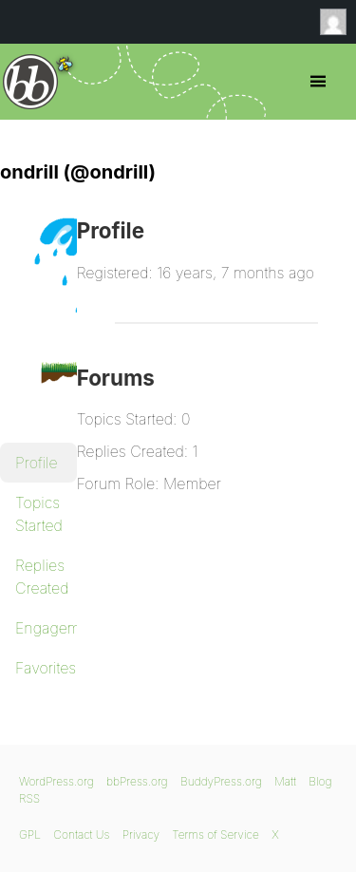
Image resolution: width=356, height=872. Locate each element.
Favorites (45, 667)
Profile (36, 462)
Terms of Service (215, 834)
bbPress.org (31, 82)
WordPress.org (56, 781)
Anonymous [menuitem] (338, 22)
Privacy (140, 834)
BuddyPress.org (221, 781)
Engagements (46, 627)
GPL (30, 834)
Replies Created (41, 576)
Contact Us (81, 834)
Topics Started (39, 514)
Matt (285, 781)
